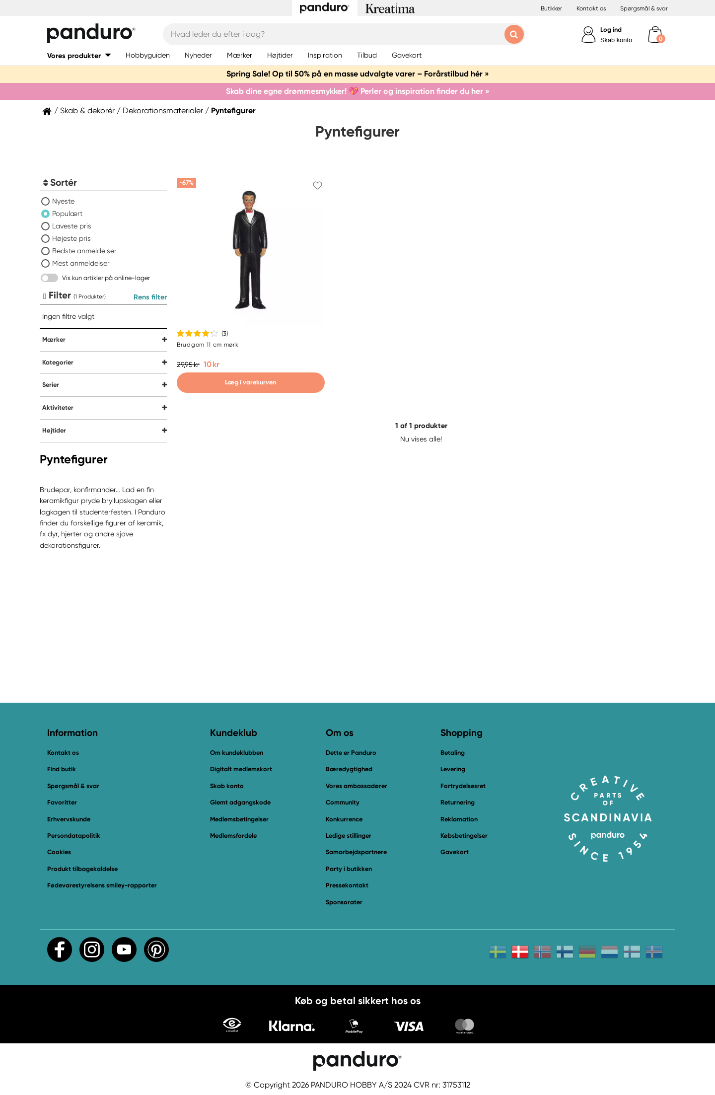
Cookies (59, 852)
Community (342, 802)
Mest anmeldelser (81, 263)
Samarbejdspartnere (356, 852)
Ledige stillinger (348, 835)
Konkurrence (344, 819)
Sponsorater (344, 902)
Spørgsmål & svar (644, 8)
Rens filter (150, 296)
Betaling (452, 752)
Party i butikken (349, 869)
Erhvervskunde (68, 819)
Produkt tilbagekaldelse (82, 869)
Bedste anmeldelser (84, 251)
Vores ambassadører (356, 786)
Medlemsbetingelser (239, 819)
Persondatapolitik (73, 835)
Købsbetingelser (464, 835)
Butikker (551, 8)
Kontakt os (591, 8)
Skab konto (616, 40)
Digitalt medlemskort (241, 769)
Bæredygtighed (349, 769)
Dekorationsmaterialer (163, 110)
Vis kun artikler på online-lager (106, 278)
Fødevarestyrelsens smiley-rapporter (102, 885)
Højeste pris (71, 238)
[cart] (655, 34)
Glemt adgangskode (240, 802)
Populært (67, 214)
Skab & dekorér (87, 110)
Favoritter (62, 802)
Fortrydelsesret (463, 786)
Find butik (61, 769)
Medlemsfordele (233, 835)
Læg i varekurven (250, 382)
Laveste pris (71, 226)
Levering (452, 769)
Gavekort (454, 852)
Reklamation (459, 819)
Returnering (457, 802)
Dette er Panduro (351, 752)
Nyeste (63, 201)
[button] (79, 55)
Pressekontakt (347, 885)
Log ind (611, 29)
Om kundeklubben (236, 752)
